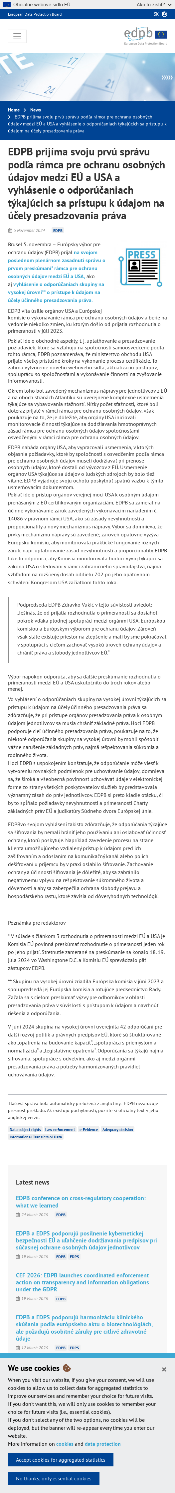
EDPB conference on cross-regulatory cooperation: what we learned (81, 1201)
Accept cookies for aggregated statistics (60, 1459)
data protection (103, 1443)
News (35, 110)
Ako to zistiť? (154, 4)
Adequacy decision (117, 1129)
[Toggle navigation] (17, 36)
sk (156, 14)
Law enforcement (60, 1129)
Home (14, 110)
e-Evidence (89, 1129)
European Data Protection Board (35, 14)
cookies (65, 1443)
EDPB (58, 230)
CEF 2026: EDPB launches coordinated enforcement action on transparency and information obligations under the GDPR (82, 1282)
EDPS (74, 1256)
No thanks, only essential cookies (53, 1478)
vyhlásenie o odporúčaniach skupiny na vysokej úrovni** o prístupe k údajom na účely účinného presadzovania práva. (56, 292)
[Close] (164, 1369)
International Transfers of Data (36, 1136)
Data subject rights (25, 1129)
